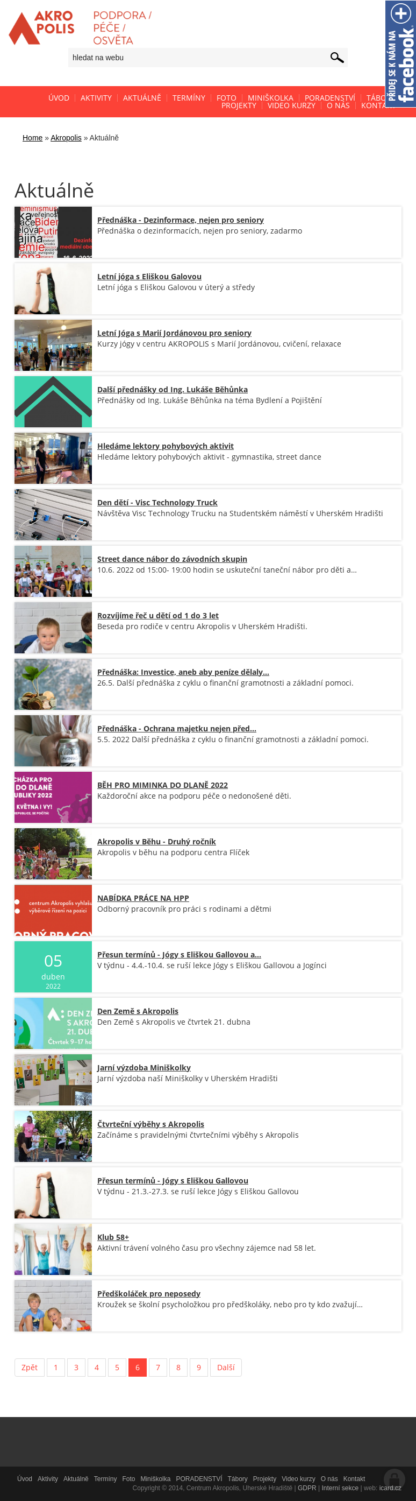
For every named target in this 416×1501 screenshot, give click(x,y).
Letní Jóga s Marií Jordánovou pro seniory (174, 333)
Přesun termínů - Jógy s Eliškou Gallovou (172, 1180)
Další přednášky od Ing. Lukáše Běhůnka (172, 389)
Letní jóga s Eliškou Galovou (149, 276)
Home (32, 137)
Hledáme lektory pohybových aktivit (165, 446)
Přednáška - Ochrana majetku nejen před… (176, 728)
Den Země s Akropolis (137, 1011)
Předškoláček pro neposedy (148, 1293)
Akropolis (66, 137)
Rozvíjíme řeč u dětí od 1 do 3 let (158, 615)
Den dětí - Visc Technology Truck (157, 502)
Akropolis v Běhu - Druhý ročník (156, 841)
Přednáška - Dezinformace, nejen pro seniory (180, 220)
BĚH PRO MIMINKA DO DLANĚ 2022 (162, 785)
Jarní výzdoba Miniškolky (144, 1067)
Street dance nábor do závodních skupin (172, 559)
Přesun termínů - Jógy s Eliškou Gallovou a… (179, 954)
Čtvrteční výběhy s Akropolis (150, 1124)
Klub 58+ (113, 1237)
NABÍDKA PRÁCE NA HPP (143, 898)
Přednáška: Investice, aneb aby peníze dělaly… (183, 672)
